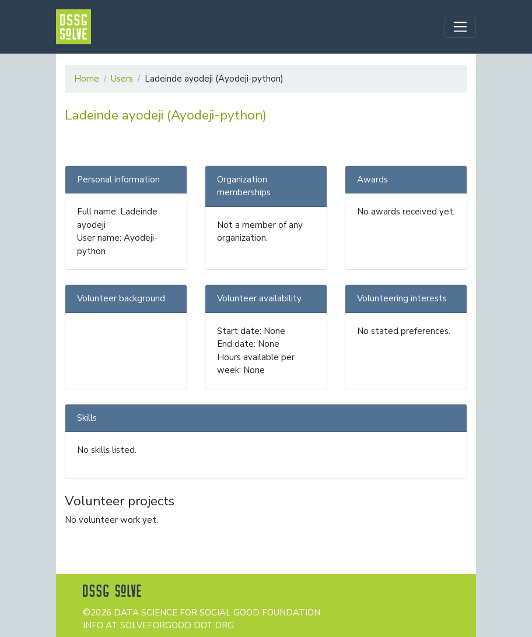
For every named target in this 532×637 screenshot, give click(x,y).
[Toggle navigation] (460, 27)
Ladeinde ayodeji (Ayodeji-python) (166, 115)
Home (86, 79)
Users (122, 79)
